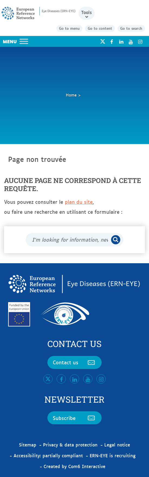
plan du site (79, 202)
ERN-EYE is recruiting (112, 455)
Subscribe (74, 418)
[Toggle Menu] (24, 41)
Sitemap (27, 444)
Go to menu (69, 28)
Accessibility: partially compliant (48, 455)
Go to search (131, 28)
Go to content (100, 28)
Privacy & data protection (70, 444)
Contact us (74, 362)
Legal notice (117, 444)
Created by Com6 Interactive (74, 466)
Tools (86, 12)
